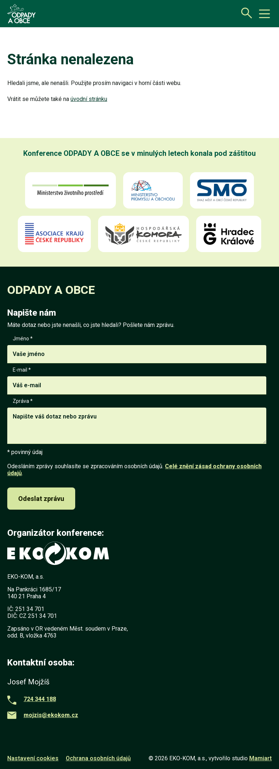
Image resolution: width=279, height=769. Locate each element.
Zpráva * (136, 421)
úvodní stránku (88, 99)
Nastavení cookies (32, 758)
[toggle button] (264, 14)
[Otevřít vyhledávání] (244, 12)
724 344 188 (40, 699)
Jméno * (136, 349)
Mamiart (260, 758)
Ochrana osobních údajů (98, 758)
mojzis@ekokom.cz (51, 715)
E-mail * (136, 380)
